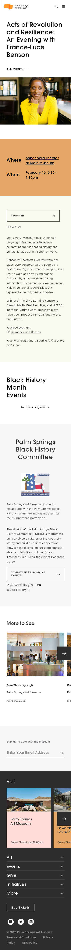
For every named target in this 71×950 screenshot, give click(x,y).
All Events (18, 69)
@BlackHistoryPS (21, 585)
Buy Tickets (20, 907)
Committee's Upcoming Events (28, 574)
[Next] (64, 653)
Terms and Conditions (21, 937)
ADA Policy (29, 943)
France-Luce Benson (35, 242)
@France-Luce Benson (26, 332)
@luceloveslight (20, 327)
